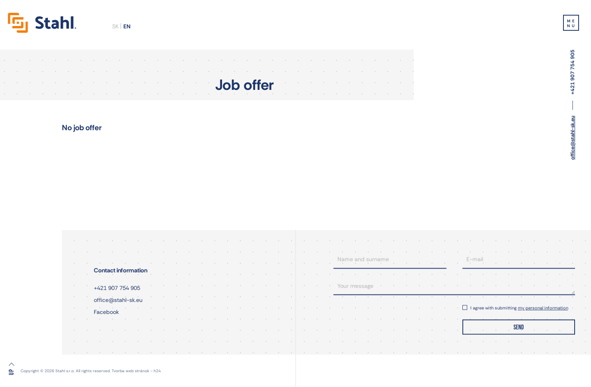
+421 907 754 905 (572, 72)
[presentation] (389, 317)
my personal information (543, 307)
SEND (519, 326)
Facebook (105, 312)
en (125, 26)
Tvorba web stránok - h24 (109, 370)
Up (12, 372)
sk (114, 26)
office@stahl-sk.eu (572, 138)
